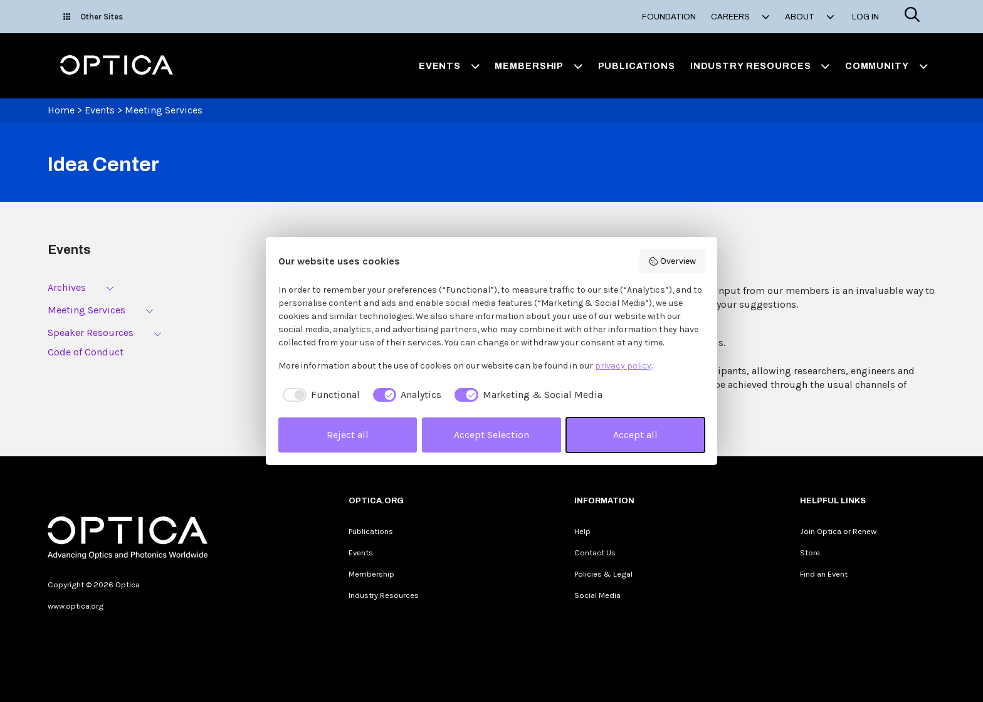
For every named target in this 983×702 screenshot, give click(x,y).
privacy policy (623, 365)
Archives (67, 287)
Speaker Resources (91, 332)
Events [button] (449, 66)
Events (100, 110)
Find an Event (824, 574)
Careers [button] (740, 17)
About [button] (809, 17)
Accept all (635, 435)
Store (810, 552)
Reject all (348, 435)
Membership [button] (538, 66)
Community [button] (886, 66)
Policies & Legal (603, 574)
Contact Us (595, 552)
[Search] (912, 16)
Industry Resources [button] (760, 66)
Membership (371, 574)
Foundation (669, 17)
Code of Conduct (86, 352)
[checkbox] (319, 394)
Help (582, 531)
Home (61, 110)
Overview (672, 261)
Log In (865, 17)
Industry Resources (384, 595)
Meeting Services (163, 110)
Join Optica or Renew (838, 531)
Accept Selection (491, 435)
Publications (636, 66)
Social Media (597, 595)
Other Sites (93, 16)
